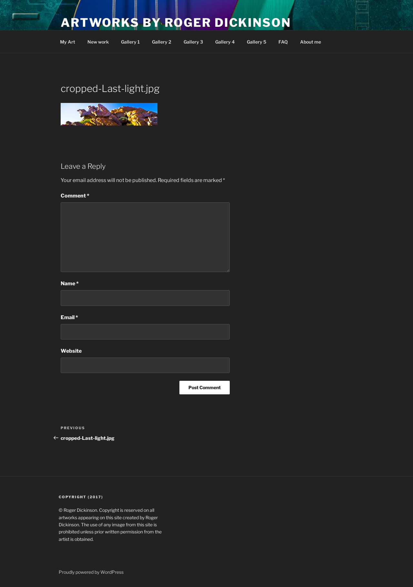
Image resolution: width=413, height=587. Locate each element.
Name (70, 283)
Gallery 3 (193, 42)
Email (69, 317)
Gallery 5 (256, 42)
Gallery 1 (130, 42)
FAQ (283, 42)
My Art (67, 42)
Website (71, 351)
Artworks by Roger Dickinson (176, 22)
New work (98, 42)
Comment (75, 196)
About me (310, 42)
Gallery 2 (161, 42)
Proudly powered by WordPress (91, 572)
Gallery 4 (225, 42)
